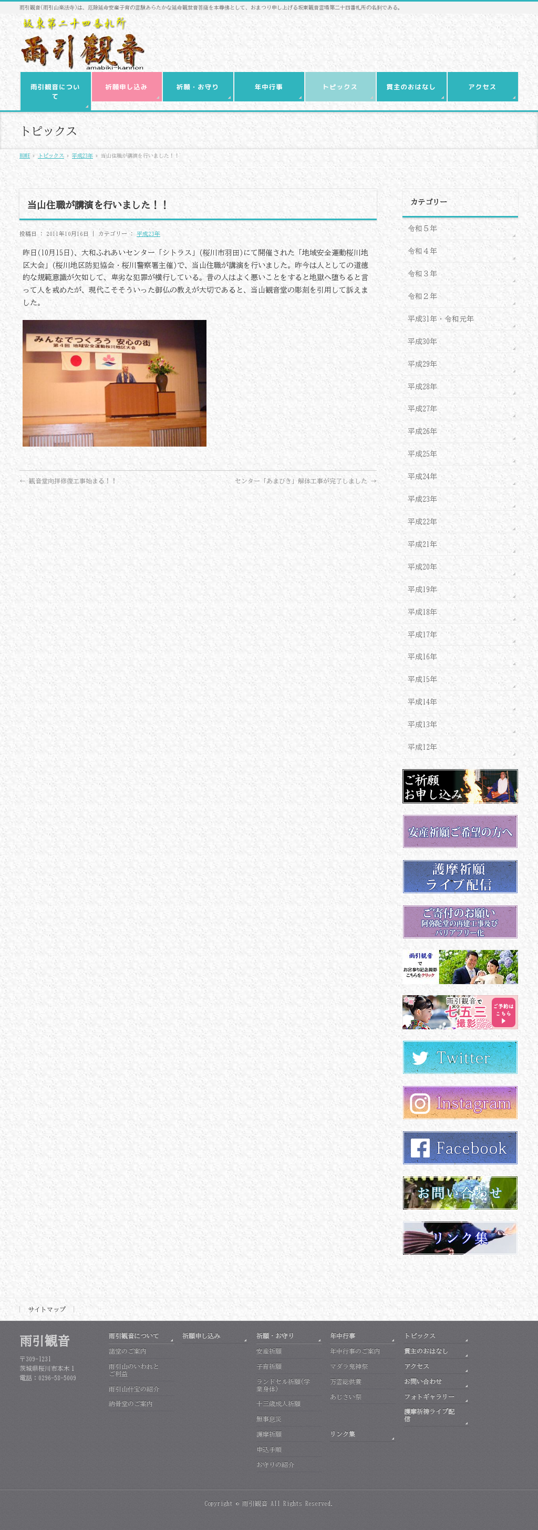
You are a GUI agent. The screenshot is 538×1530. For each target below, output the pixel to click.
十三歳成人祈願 (278, 1403)
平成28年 (422, 386)
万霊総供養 (345, 1381)
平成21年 (422, 544)
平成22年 (422, 521)
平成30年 (422, 341)
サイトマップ (47, 1309)
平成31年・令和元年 (441, 319)
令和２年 (422, 296)
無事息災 (269, 1418)
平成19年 (422, 589)
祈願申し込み (201, 1335)
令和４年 (422, 251)
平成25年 (422, 454)
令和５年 (422, 228)
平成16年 (422, 656)
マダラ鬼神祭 (349, 1366)
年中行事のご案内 (355, 1351)
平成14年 (422, 702)
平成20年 (422, 567)
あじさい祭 (345, 1396)
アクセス (416, 1366)
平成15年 (422, 679)
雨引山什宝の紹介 (134, 1389)
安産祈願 (269, 1351)
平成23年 (148, 233)
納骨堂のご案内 (131, 1403)
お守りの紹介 (275, 1464)
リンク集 (342, 1434)
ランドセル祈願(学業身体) (283, 1385)
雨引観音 (254, 1503)
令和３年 (422, 273)
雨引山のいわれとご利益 (134, 1370)
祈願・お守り (275, 1335)
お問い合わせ (423, 1381)
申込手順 (269, 1449)
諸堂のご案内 (128, 1351)
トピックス (420, 1335)
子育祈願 (269, 1366)
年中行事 (342, 1335)
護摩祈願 (269, 1434)
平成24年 (422, 476)
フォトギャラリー (429, 1396)
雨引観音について (134, 1335)
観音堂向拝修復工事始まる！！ (68, 481)
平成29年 (422, 364)
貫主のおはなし (426, 1351)
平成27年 (422, 408)
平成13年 (422, 724)
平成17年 (422, 634)
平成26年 (422, 431)
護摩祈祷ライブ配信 (429, 1415)
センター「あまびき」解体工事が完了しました (306, 481)
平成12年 (422, 747)
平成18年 (422, 612)
